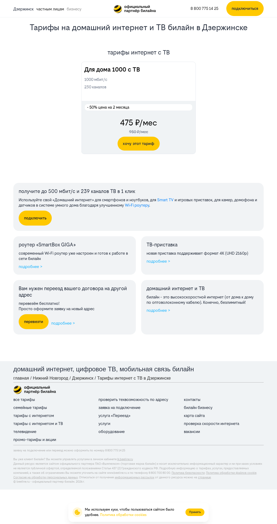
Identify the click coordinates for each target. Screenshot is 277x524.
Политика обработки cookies (123, 515)
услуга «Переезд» (114, 415)
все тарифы (24, 399)
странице (204, 477)
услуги (104, 423)
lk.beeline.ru (125, 459)
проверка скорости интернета (211, 423)
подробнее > (30, 266)
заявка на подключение (119, 407)
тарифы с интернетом (33, 415)
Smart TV (165, 200)
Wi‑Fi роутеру (137, 205)
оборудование (111, 431)
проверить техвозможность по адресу (133, 399)
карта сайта (194, 415)
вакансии (192, 431)
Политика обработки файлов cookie (231, 473)
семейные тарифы (30, 407)
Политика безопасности (188, 473)
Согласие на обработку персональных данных (45, 477)
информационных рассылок (134, 477)
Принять (195, 512)
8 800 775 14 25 (204, 8)
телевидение (24, 431)
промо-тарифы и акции (34, 439)
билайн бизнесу (198, 407)
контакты (192, 399)
